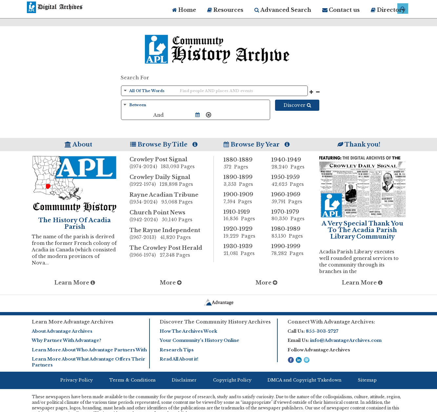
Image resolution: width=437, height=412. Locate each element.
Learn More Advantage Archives (72, 322)
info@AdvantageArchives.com (346, 340)
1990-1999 (290, 250)
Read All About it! (179, 359)
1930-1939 (243, 250)
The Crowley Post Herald (171, 252)
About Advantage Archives (62, 331)
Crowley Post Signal (171, 163)
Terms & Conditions (132, 380)
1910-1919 (243, 215)
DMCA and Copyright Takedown (304, 380)
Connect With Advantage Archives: (331, 322)
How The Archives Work (188, 331)
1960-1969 (290, 198)
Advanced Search (282, 10)
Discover (297, 105)
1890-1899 (243, 180)
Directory (388, 10)
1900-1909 (243, 198)
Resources (225, 10)
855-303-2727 (322, 331)
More (171, 282)
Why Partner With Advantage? (66, 340)
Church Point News (171, 216)
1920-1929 (243, 232)
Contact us (341, 10)
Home (184, 10)
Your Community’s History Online (199, 340)
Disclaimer (184, 380)
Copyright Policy (232, 380)
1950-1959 (290, 180)
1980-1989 (290, 232)
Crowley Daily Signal (171, 181)
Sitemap (367, 380)
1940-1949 (290, 163)
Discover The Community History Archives (215, 322)
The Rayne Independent (171, 234)
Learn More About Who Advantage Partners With (89, 349)
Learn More (74, 282)
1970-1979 (290, 215)
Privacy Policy (76, 380)
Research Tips (177, 349)
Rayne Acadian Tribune (171, 198)
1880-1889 (243, 163)
